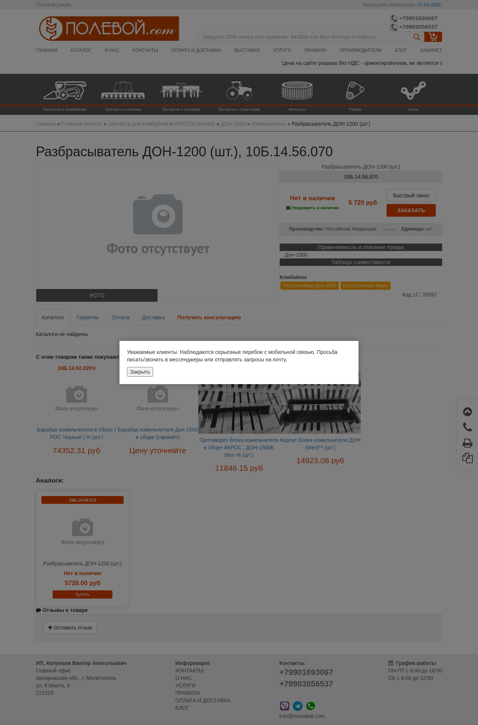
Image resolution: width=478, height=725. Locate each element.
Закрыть (140, 372)
